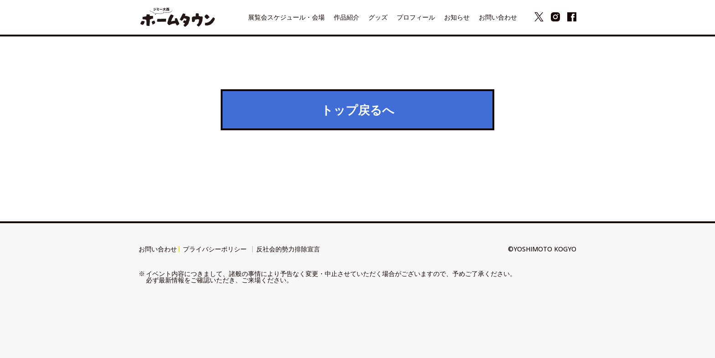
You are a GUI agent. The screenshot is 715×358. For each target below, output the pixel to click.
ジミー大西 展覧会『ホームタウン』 (177, 17)
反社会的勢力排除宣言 (288, 249)
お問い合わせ (158, 249)
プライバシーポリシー (215, 249)
